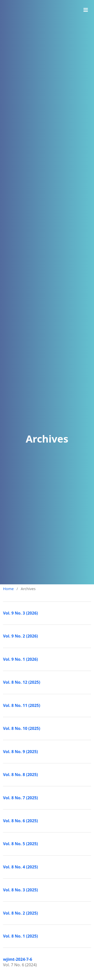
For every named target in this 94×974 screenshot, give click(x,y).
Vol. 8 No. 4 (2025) (20, 867)
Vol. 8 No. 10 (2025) (21, 728)
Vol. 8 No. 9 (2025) (20, 751)
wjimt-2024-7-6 (17, 959)
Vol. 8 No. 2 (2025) (20, 913)
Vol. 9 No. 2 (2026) (20, 636)
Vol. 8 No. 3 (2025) (20, 890)
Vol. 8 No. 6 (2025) (20, 820)
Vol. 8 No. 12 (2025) (21, 682)
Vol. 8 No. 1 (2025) (20, 936)
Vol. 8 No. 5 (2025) (20, 843)
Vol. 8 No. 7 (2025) (20, 798)
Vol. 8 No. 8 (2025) (20, 774)
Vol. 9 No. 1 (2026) (20, 659)
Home (8, 588)
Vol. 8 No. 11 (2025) (21, 705)
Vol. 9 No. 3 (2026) (20, 613)
